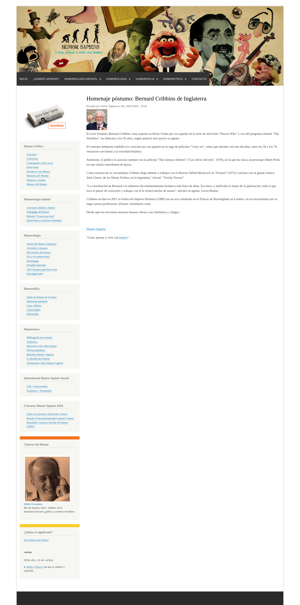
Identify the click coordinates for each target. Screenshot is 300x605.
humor (123, 237)
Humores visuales (36, 180)
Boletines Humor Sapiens (40, 354)
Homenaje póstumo (37, 301)
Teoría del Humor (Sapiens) (41, 243)
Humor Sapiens (96, 229)
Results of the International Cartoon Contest (50, 418)
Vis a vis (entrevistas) (38, 256)
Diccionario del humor (39, 252)
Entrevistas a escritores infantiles (44, 220)
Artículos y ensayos (37, 248)
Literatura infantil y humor (41, 207)
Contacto (199, 78)
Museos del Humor (37, 184)
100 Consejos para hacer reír (42, 269)
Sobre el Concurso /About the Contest (47, 414)
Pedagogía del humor (38, 211)
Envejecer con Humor (38, 171)
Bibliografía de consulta (39, 337)
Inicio (23, 78)
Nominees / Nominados (39, 390)
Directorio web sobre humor (42, 346)
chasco (38, 566)
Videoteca (32, 341)
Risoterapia (33, 261)
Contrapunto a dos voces (40, 163)
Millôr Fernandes (33, 504)
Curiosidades (34, 309)
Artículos (32, 154)
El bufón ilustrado (36, 265)
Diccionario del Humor (36, 540)
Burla (29, 566)
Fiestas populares (36, 350)
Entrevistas (33, 167)
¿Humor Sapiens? (46, 78)
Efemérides (33, 314)
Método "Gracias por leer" (41, 216)
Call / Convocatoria (37, 386)
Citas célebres (34, 305)
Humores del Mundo (38, 175)
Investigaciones (35, 273)
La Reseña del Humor (38, 358)
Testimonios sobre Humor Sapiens (45, 363)
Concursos (32, 158)
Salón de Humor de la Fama (41, 297)
